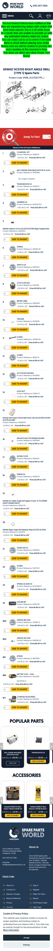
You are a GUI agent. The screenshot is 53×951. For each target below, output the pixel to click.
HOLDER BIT (21, 602)
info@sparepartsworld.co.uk (13, 864)
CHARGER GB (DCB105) (26, 697)
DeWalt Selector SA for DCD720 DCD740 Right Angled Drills (26, 229)
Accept (26, 938)
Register (34, 889)
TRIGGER (20, 319)
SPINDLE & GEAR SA (24, 584)
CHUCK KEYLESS (23, 283)
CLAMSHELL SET (23, 152)
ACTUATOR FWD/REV (25, 373)
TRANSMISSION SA (24, 184)
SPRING (20, 247)
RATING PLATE (22, 456)
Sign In (33, 885)
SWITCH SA (21, 265)
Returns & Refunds (11, 898)
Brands (33, 898)
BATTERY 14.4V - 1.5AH (25, 674)
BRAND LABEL (22, 301)
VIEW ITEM (12, 763)
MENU (8, 15)
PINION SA (21, 474)
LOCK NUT (21, 391)
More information (11, 930)
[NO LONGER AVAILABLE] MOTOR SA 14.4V (33, 170)
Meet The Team (37, 894)
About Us (8, 885)
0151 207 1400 (38, 5)
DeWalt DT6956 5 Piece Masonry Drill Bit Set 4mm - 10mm (38, 808)
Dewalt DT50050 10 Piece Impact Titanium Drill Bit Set (13, 808)
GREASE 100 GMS (23, 638)
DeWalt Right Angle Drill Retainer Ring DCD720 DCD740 (24, 530)
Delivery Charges (11, 894)
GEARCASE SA (22, 548)
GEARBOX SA (22, 202)
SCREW (20, 337)
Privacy (7, 903)
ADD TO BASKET (19, 162)
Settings (26, 945)
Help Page (35, 907)
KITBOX (20, 656)
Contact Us (8, 889)
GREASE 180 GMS (23, 620)
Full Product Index (38, 903)
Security (7, 907)
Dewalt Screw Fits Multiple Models (30, 438)
